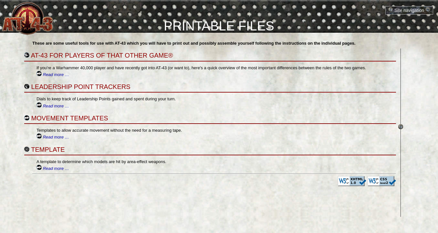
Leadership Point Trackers (81, 86)
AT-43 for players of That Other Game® (102, 55)
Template (48, 149)
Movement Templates (69, 118)
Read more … (56, 74)
